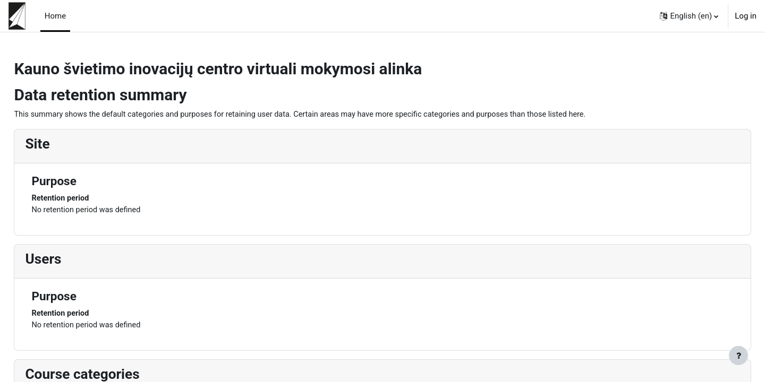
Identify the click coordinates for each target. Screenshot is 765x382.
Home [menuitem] (55, 16)
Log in (745, 16)
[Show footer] (738, 355)
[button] (689, 16)
